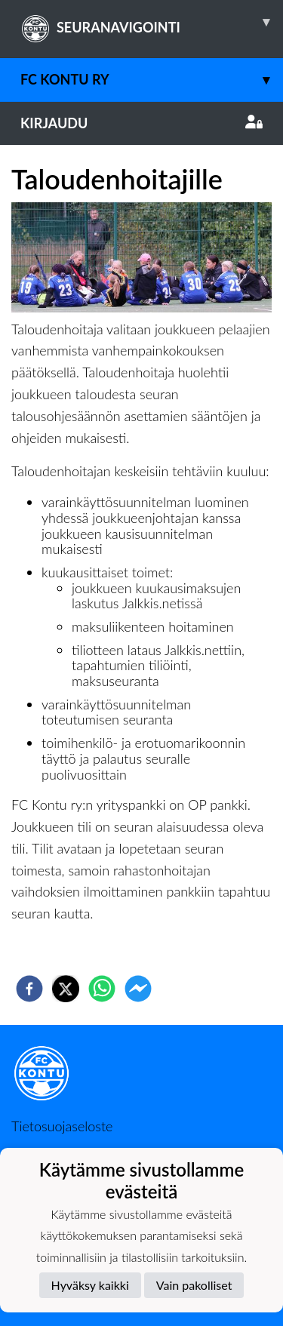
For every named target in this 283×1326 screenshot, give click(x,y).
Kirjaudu (141, 123)
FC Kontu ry (151, 79)
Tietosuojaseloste (61, 1126)
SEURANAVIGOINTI (151, 22)
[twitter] (65, 988)
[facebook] (29, 988)
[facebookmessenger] (138, 988)
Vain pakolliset (194, 1285)
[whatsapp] (101, 988)
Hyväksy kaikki (90, 1285)
